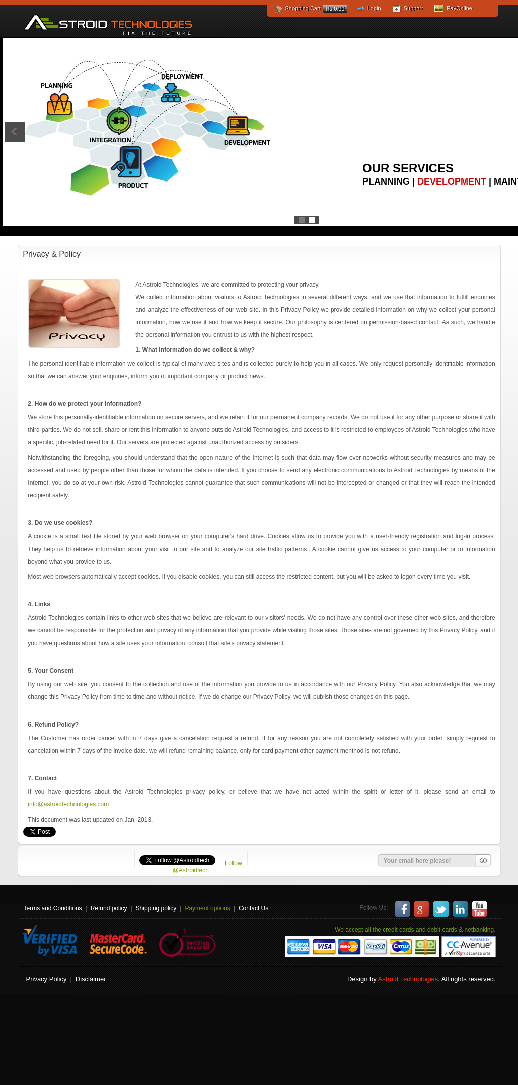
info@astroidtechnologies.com (68, 804)
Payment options (207, 908)
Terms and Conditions (53, 908)
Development (451, 181)
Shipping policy (156, 908)
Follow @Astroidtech (207, 867)
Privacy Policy (46, 979)
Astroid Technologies (108, 24)
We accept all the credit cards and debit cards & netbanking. (415, 929)
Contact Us (253, 908)
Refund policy (109, 908)
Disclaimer (91, 979)
